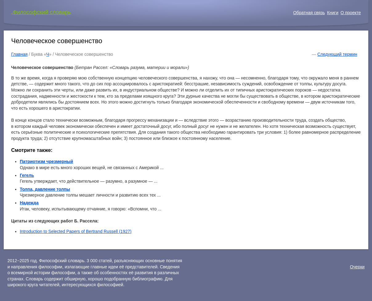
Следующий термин (337, 54)
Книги (332, 12)
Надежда (29, 202)
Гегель (27, 175)
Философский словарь (42, 12)
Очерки (357, 266)
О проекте (351, 12)
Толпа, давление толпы (45, 189)
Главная (19, 54)
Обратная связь (309, 12)
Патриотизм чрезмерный (46, 161)
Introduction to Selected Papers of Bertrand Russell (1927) (75, 231)
